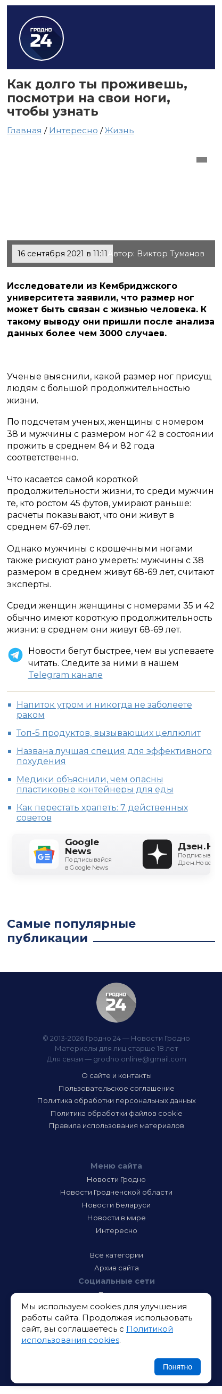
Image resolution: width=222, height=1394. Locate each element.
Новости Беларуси (116, 1205)
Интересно (73, 130)
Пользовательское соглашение (117, 1088)
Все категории (116, 1255)
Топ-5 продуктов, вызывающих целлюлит (109, 733)
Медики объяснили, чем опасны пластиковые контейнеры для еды (95, 784)
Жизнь (119, 130)
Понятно (177, 1367)
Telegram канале (65, 675)
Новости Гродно (116, 1179)
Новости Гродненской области (116, 1192)
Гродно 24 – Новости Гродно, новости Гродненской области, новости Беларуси (41, 38)
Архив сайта (116, 1267)
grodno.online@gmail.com (139, 1059)
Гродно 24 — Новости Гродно (116, 1003)
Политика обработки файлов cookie (117, 1113)
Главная (24, 130)
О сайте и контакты (116, 1075)
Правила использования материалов (116, 1125)
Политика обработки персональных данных (116, 1100)
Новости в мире (116, 1217)
